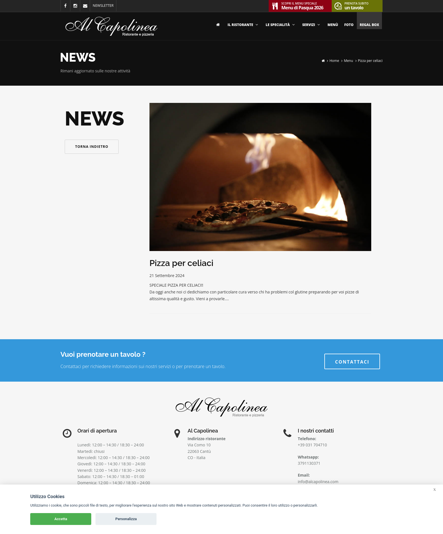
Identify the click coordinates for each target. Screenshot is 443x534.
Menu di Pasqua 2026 (302, 5)
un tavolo (356, 5)
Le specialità (281, 24)
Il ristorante (244, 24)
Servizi (312, 24)
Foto (349, 24)
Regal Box (369, 24)
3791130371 (309, 463)
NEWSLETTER (103, 5)
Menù (332, 24)
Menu (348, 60)
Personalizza (126, 519)
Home (334, 60)
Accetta (61, 519)
